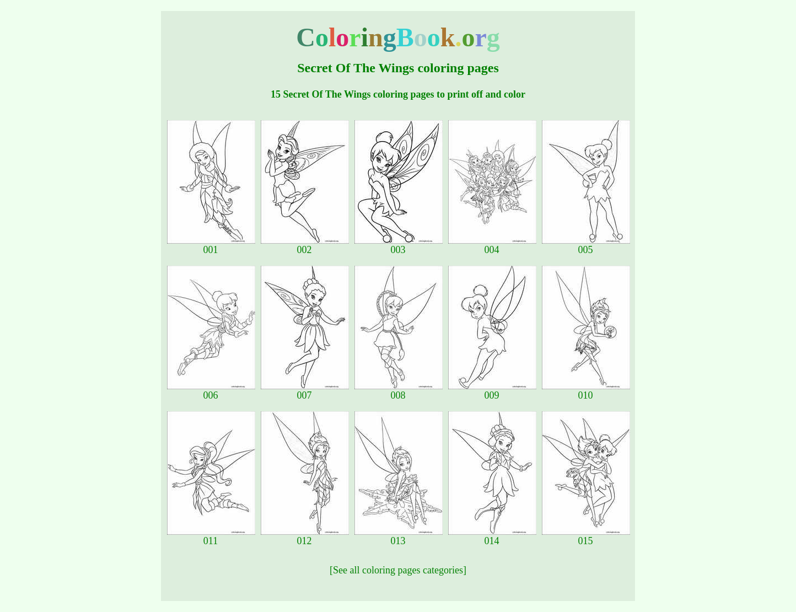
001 (211, 245)
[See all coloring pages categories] (398, 570)
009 (492, 391)
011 (211, 536)
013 (398, 536)
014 (492, 536)
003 (398, 245)
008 (398, 391)
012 (304, 536)
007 (304, 391)
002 (304, 245)
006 (211, 391)
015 (586, 536)
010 (586, 391)
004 (492, 245)
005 (586, 245)
